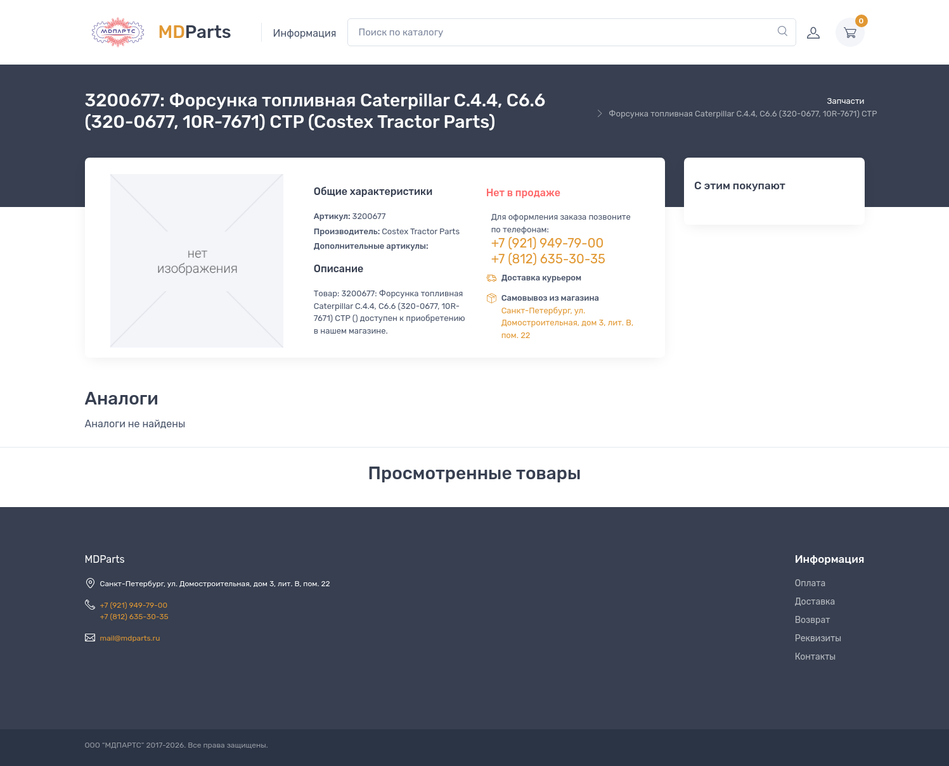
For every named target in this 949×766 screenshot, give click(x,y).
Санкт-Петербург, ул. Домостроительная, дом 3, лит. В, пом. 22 (567, 323)
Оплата (810, 583)
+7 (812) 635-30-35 (548, 259)
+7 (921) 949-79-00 (547, 243)
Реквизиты (818, 638)
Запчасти (845, 101)
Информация (305, 33)
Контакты (815, 656)
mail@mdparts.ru (130, 638)
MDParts (105, 559)
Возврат (812, 620)
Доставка (815, 601)
